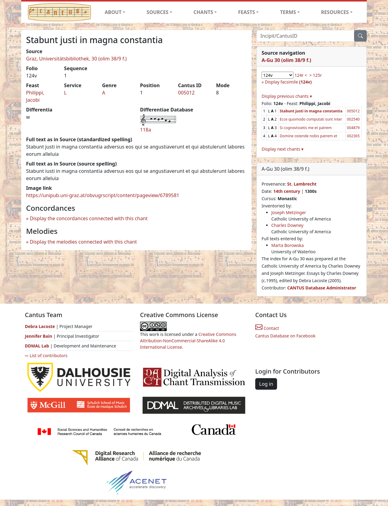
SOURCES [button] (158, 12)
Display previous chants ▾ (287, 96)
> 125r (315, 75)
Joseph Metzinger (288, 212)
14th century (286, 191)
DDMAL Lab (37, 346)
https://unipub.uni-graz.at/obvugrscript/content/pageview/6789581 (102, 195)
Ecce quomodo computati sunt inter (311, 119)
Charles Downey (287, 225)
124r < (301, 75)
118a (145, 129)
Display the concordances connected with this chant (89, 218)
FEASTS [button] (246, 12)
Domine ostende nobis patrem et (308, 135)
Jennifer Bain (39, 336)
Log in (266, 384)
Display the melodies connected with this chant (83, 241)
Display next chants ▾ (282, 149)
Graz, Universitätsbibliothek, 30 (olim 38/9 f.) (76, 58)
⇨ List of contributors (46, 355)
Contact (267, 328)
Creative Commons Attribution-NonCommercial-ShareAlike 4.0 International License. (188, 340)
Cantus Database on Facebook (285, 336)
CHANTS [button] (203, 12)
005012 (186, 92)
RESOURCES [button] (335, 12)
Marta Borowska (287, 245)
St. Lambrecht (301, 184)
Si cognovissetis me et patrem (306, 127)
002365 (353, 135)
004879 (353, 127)
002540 (353, 119)
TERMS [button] (288, 12)
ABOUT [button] (113, 12)
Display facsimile (288, 82)
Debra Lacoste (40, 326)
